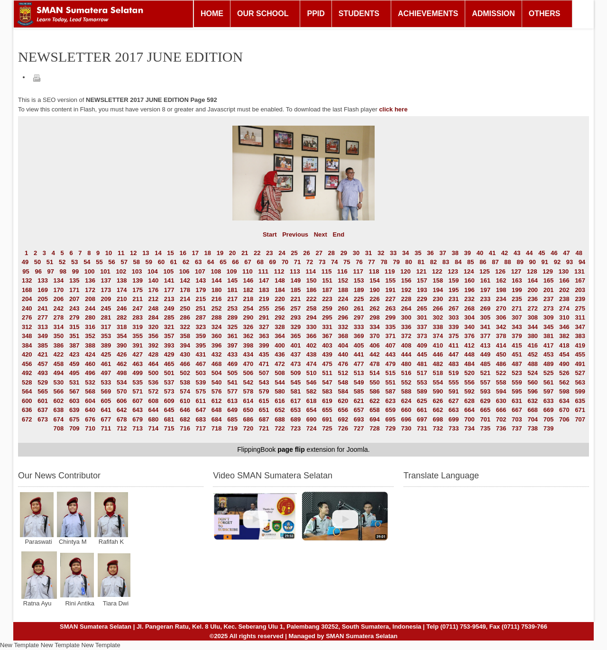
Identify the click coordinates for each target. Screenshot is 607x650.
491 (580, 363)
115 (327, 271)
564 (27, 391)
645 (169, 409)
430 (185, 354)
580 (280, 391)
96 (38, 271)
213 (169, 298)
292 (280, 317)
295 (327, 317)
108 (216, 271)
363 (264, 335)
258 (311, 308)
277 (42, 317)
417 (548, 345)
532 (90, 382)
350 (59, 335)
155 (390, 280)
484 (469, 363)
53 (74, 261)
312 (27, 326)
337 (422, 326)
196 (469, 289)
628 (469, 400)
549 (359, 382)
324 (217, 326)
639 (74, 409)
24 (281, 252)
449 (485, 354)
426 (122, 354)
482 (437, 363)
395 (201, 345)
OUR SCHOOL (262, 13)
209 (106, 298)
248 (153, 308)
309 (548, 317)
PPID (315, 13)
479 (390, 363)
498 (122, 372)
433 (232, 354)
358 (185, 335)
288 (217, 317)
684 (217, 419)
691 (327, 419)
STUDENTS (359, 13)
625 (422, 400)
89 (519, 261)
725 (327, 428)
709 (74, 428)
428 (153, 354)
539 (201, 382)
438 (311, 354)
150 (311, 280)
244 (90, 308)
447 (454, 354)
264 (406, 308)
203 (580, 289)
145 (232, 280)
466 (185, 363)
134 (59, 280)
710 (90, 428)
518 (437, 372)
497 (106, 372)
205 (42, 298)
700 (469, 419)
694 (374, 419)
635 (580, 400)
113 (295, 271)
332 (343, 326)
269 (485, 308)
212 (153, 298)
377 (485, 335)
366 (311, 335)
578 (248, 391)
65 (223, 261)
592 (469, 391)
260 (343, 308)
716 (185, 428)
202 (564, 289)
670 (564, 409)
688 (280, 419)
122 (437, 271)
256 (280, 308)
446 (437, 354)
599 (580, 391)
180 (217, 289)
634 (564, 400)
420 (27, 354)
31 (368, 252)
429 (169, 354)
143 (201, 280)
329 (295, 326)
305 (485, 317)
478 (374, 363)
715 (169, 428)
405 (359, 345)
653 (295, 409)
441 (359, 354)
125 (484, 271)
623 (390, 400)
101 (105, 271)
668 (532, 409)
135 (74, 280)
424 (90, 354)
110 (247, 271)
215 (201, 298)
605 (106, 400)
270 (501, 308)
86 (482, 261)
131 (579, 271)
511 (327, 372)
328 (280, 326)
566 (59, 391)
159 (454, 280)
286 (185, 317)
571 (137, 391)
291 (264, 317)
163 (517, 280)
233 (485, 298)
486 (501, 363)
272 (532, 308)
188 (343, 289)
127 (516, 271)
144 (217, 280)
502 (185, 372)
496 (90, 372)
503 (201, 372)
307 (517, 317)
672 (27, 419)
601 (42, 400)
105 (168, 271)
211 (137, 298)
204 (27, 298)
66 (235, 261)
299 (390, 317)
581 (295, 391)
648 (217, 409)
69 (272, 261)
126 (500, 271)
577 (232, 391)
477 (359, 363)
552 (406, 382)
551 (390, 382)
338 (437, 326)
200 (532, 289)
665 (485, 409)
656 (343, 409)
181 (232, 289)
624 (406, 400)
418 (564, 345)
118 (374, 271)
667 (517, 409)
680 (153, 419)
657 (359, 409)
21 (244, 252)
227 (390, 298)
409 (422, 345)
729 (390, 428)
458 (59, 363)
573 (169, 391)
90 (532, 261)
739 (548, 428)
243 (74, 308)
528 (27, 382)
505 (232, 372)
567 (74, 391)
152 (343, 280)
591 (454, 391)
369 (359, 335)
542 (248, 382)
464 (153, 363)
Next (320, 234)
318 (122, 326)
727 (359, 428)
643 (137, 409)
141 (169, 280)
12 (133, 252)
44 (529, 252)
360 (217, 335)
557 (485, 382)
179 (201, 289)
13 (145, 252)
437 (295, 354)
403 (327, 345)
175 (137, 289)
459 (74, 363)
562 (564, 382)
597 (548, 391)
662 (437, 409)
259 (327, 308)
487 (517, 363)
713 (137, 428)
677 (106, 419)
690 (311, 419)
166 (564, 280)
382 (564, 335)
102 (121, 271)
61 (173, 261)
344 (532, 326)
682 (185, 419)
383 (580, 335)
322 (185, 326)
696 (406, 419)
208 (90, 298)
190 (374, 289)
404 (343, 345)
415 (517, 345)
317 (106, 326)
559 (517, 382)
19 (220, 252)
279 (74, 317)
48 (578, 252)
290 (248, 317)
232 (469, 298)
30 (356, 252)
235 (517, 298)
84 (458, 261)
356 (153, 335)
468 (217, 363)
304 (469, 317)
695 (390, 419)
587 (390, 391)
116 (342, 271)
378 (501, 335)
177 (169, 289)
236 (532, 298)
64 (210, 261)
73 (322, 261)
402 (311, 345)
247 (137, 308)
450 (501, 354)
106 (184, 271)
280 (90, 317)
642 (122, 409)
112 (279, 271)
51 (49, 261)
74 (334, 261)
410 (437, 345)
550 (374, 382)
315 (74, 326)
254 (248, 308)
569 (106, 391)
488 (532, 363)
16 (182, 252)
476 (343, 363)
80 (408, 261)
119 (390, 271)
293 (295, 317)
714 (153, 428)
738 (532, 428)
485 (485, 363)
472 (280, 363)
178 (185, 289)
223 (327, 298)
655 (327, 409)
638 (59, 409)
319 (137, 326)
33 (393, 252)
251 (201, 308)
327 (264, 326)
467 (201, 363)
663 (454, 409)
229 (422, 298)
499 (137, 372)
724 (311, 428)
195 (454, 289)
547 (327, 382)
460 (90, 363)
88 (507, 261)
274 (564, 308)
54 (86, 261)
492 (27, 372)
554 (437, 382)
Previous (295, 234)
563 (580, 382)
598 (564, 391)
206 (59, 298)
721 (264, 428)
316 (90, 326)
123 (453, 271)
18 (207, 252)
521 (485, 372)
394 (185, 345)
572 (153, 391)
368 (343, 335)
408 (406, 345)
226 (374, 298)
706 (564, 419)
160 (469, 280)
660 (406, 409)
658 (374, 409)
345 (548, 326)
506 (248, 372)
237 (548, 298)
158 (437, 280)
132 (27, 280)
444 (406, 354)
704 (532, 419)
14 (158, 252)
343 (517, 326)
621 (359, 400)
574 (185, 391)
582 (311, 391)
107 (200, 271)
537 (169, 382)
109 (232, 271)
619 (327, 400)
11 (121, 252)
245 (106, 308)
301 (422, 317)
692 (343, 419)
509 (295, 372)
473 (295, 363)
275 (580, 308)
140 (153, 280)
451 (517, 354)
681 (169, 419)
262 (374, 308)
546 (311, 382)
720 (248, 428)
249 (169, 308)
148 (280, 280)
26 (306, 252)
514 (374, 372)
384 (27, 345)
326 (248, 326)
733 (454, 428)
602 (59, 400)
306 (501, 317)
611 (201, 400)
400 (280, 345)
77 (371, 261)
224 (343, 298)
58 (136, 261)
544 (280, 382)
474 (311, 363)
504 (217, 372)
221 (295, 298)
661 (422, 409)
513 (359, 372)
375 (454, 335)
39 (467, 252)
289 (232, 317)
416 (532, 345)
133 (42, 280)
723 (295, 428)
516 (406, 372)
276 (27, 317)
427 (137, 354)
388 (90, 345)
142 (185, 280)
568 (90, 391)
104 (152, 271)
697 (422, 419)
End (339, 234)
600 (27, 400)
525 (548, 372)
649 (232, 409)
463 (137, 363)
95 (25, 271)
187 (327, 289)
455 (580, 354)
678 (122, 419)
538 (185, 382)
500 (153, 372)
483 (454, 363)
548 (343, 382)
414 (501, 345)
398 (248, 345)
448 (469, 354)
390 (122, 345)
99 (75, 271)
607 (137, 400)
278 (59, 317)
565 (42, 391)
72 (309, 261)
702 (501, 419)
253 (232, 308)
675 (74, 419)
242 (59, 308)
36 (430, 252)
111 (263, 271)
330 (311, 326)
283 (137, 317)
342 (501, 326)
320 (153, 326)
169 (42, 289)
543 (264, 382)
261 (359, 308)
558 (501, 382)
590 (437, 391)
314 (59, 326)
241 (42, 308)
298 (374, 317)
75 (346, 261)
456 (27, 363)
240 (27, 308)
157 (422, 280)
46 (554, 252)
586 (374, 391)
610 (185, 400)
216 (217, 298)
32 (380, 252)
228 (406, 298)
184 (280, 289)
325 (232, 326)
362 (248, 335)
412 (469, 345)
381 (548, 335)
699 (454, 419)
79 (396, 261)
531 (74, 382)
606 (122, 400)
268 (469, 308)
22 (257, 252)
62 (186, 261)
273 (548, 308)
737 (517, 428)
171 (74, 289)
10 (108, 252)
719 (232, 428)
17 (195, 252)
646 (185, 409)
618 (311, 400)
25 (294, 252)
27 (318, 252)
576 (217, 391)
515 (390, 372)
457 (42, 363)
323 (201, 326)
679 (137, 419)
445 (422, 354)
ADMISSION (493, 13)
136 (90, 280)
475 (327, 363)
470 (248, 363)
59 (149, 261)
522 (501, 372)
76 (359, 261)
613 (232, 400)
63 (198, 261)
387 (74, 345)
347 (580, 326)
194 (437, 289)
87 (495, 261)
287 (201, 317)
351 (74, 335)
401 (295, 345)
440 (343, 354)
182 (248, 289)
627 (454, 400)
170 (59, 289)
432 (217, 354)
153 (359, 280)
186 (311, 289)
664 (469, 409)
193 (422, 289)
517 (422, 372)
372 (406, 335)
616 (280, 400)
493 (42, 372)
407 (390, 345)
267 (454, 308)
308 (532, 317)
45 (541, 252)
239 (580, 298)
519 (454, 372)
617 (295, 400)
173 (106, 289)
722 (280, 428)
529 (42, 382)
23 (269, 252)
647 (201, 409)
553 (422, 382)
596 (532, 391)
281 (106, 317)
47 (566, 252)
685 (232, 419)
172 (90, 289)
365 (295, 335)
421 (42, 354)
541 (232, 382)
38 (454, 252)
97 (50, 271)
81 (421, 261)
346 (564, 326)
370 (374, 335)
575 (201, 391)
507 (264, 372)
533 (106, 382)
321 (169, 326)
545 (295, 382)
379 (517, 335)
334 (374, 326)
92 (557, 261)
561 (548, 382)
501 (169, 372)
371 (390, 335)
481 (422, 363)
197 (485, 289)
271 (517, 308)
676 (90, 419)
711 (106, 428)
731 (422, 428)
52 (62, 261)
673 (42, 419)
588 (406, 391)
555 (454, 382)
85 (470, 261)
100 (89, 271)
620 (343, 400)
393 (169, 345)
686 (248, 419)
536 (153, 382)
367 (327, 335)
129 (548, 271)
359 (201, 335)
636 (27, 409)
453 (548, 354)
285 (169, 317)
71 (297, 261)
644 (153, 409)
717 (201, 428)
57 (123, 261)
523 (517, 372)
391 (137, 345)
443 (390, 354)
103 (137, 271)
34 (405, 252)
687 (264, 419)
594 (501, 391)
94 (582, 261)
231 (454, 298)
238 (564, 298)
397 (232, 345)
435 (264, 354)
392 (153, 345)
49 (25, 261)
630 (501, 400)
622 (374, 400)
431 (201, 354)
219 (264, 298)
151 (327, 280)
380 (532, 335)
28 (331, 252)
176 (153, 289)
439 (327, 354)
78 (383, 261)
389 (106, 345)
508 (280, 372)
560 (532, 382)
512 (343, 372)
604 (90, 400)
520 (469, 372)
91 (545, 261)
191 (390, 289)
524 (532, 372)
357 (169, 335)
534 (122, 382)
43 (517, 252)
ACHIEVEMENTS (428, 13)
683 (201, 419)
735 (485, 428)
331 (327, 326)
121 (421, 271)
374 (437, 335)
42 (504, 252)
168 (27, 289)
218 (248, 298)
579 (264, 391)
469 (232, 363)
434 (248, 354)
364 (280, 335)
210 (122, 298)
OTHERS (545, 13)
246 (122, 308)
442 (374, 354)
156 (406, 280)
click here (393, 109)
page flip (291, 449)
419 (580, 345)
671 (580, 409)
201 (548, 289)
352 (90, 335)
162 (501, 280)
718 (217, 428)
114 (310, 271)
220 (280, 298)
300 (406, 317)
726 (343, 428)
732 (437, 428)
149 (295, 280)
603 (74, 400)
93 (569, 261)
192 (406, 289)
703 (517, 419)
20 (232, 252)
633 (548, 400)
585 (359, 391)
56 (111, 261)
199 (517, 289)
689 (295, 419)
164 (532, 280)
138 (122, 280)
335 (390, 326)
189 (359, 289)
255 (264, 308)
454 (564, 354)
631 (517, 400)
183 (264, 289)
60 (161, 261)
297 (359, 317)
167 (580, 280)
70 (285, 261)
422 (59, 354)
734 (469, 428)
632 (532, 400)
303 (454, 317)
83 (445, 261)
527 (580, 372)
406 (374, 345)
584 (343, 391)
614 (248, 400)
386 (59, 345)
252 (217, 308)
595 (517, 391)
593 (485, 391)
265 (422, 308)
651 (264, 409)
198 (501, 289)
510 (311, 372)
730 (406, 428)
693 (359, 419)
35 (417, 252)
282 (122, 317)
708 (59, 428)
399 (264, 345)
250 (185, 308)
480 (406, 363)
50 (37, 261)
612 (217, 400)
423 (74, 354)
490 (564, 363)
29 (343, 252)
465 (169, 363)
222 (311, 298)
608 (153, 400)
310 (564, 317)
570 (122, 391)
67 (247, 261)
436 (280, 354)
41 (492, 252)
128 (532, 271)
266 (437, 308)
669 (548, 409)
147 (264, 280)
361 (232, 335)
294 (311, 317)
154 (374, 280)
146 (248, 280)
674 (59, 419)
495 (74, 372)
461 (106, 363)
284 (153, 317)
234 (501, 298)
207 (74, 298)
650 (248, 409)
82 (433, 261)
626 (437, 400)
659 (390, 409)
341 (485, 326)
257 (295, 308)
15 (170, 252)
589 (422, 391)
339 (454, 326)
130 (564, 271)
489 (548, 363)
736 (501, 428)
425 (106, 354)
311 (580, 317)
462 (122, 363)
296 (343, 317)
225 (359, 298)
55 (99, 261)
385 (42, 345)
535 (137, 382)
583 (327, 391)
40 (480, 252)
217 (232, 298)
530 (59, 382)
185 (295, 289)
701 (485, 419)
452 (532, 354)
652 (280, 409)
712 (122, 428)
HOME (212, 13)
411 (454, 345)
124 (469, 271)
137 (106, 280)
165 (548, 280)
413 (485, 345)
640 (90, 409)
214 (185, 298)
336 (406, 326)
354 (122, 335)
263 (390, 308)
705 (548, 419)
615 (264, 400)
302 (437, 317)
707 (580, 419)
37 (442, 252)
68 (260, 261)
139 (137, 280)
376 (469, 335)
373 (422, 335)
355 (137, 335)
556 (469, 382)
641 (106, 409)
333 (359, 326)
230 (437, 298)
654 (311, 409)
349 (42, 335)
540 (217, 382)
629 (485, 400)
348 (27, 335)
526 (564, 372)
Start (270, 234)
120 (405, 271)
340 (469, 326)
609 (169, 400)
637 (42, 409)
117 (358, 271)
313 (42, 326)
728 (374, 428)
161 (485, 280)
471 (264, 363)
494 (59, 372)
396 (217, 345)
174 (122, 289)
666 (501, 409)
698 (437, 419)
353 (106, 335)
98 (63, 271)
